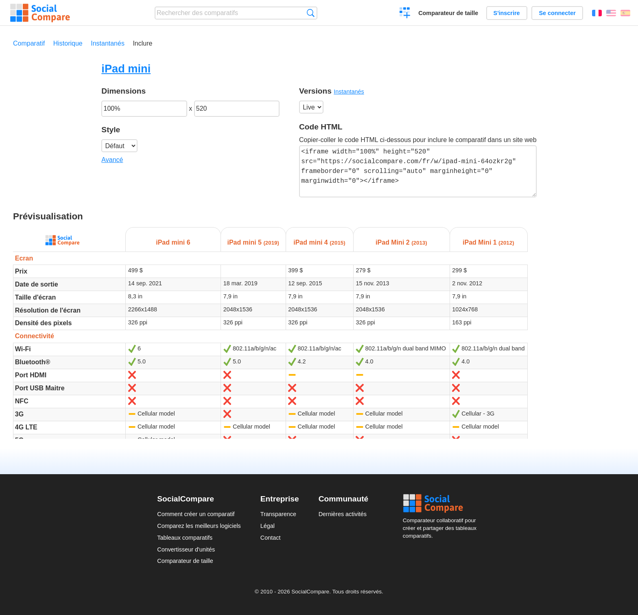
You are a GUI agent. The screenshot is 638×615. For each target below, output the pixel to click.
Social (442, 503)
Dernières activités (343, 514)
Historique (68, 43)
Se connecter (557, 13)
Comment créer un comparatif (195, 514)
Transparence (278, 514)
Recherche (311, 13)
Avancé (112, 159)
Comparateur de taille (448, 13)
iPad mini (126, 68)
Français (597, 13)
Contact (270, 537)
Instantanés (108, 43)
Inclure (142, 43)
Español (625, 13)
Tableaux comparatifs (184, 537)
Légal (267, 526)
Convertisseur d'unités (186, 549)
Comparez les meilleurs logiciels (199, 526)
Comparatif (29, 43)
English (611, 13)
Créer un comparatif (405, 13)
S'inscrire (507, 13)
